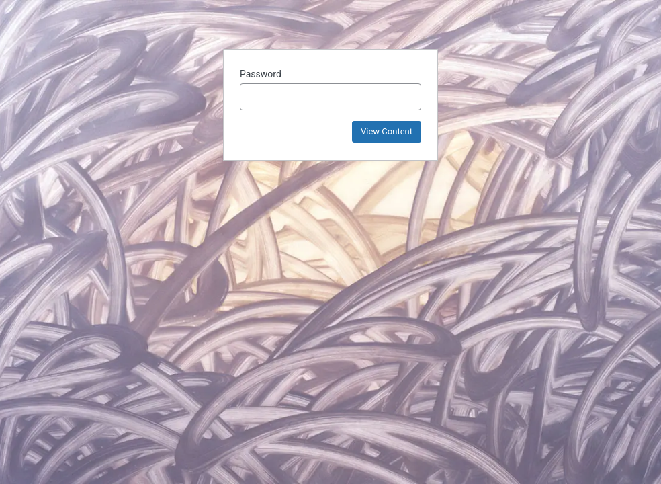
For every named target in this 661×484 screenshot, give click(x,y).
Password (260, 74)
